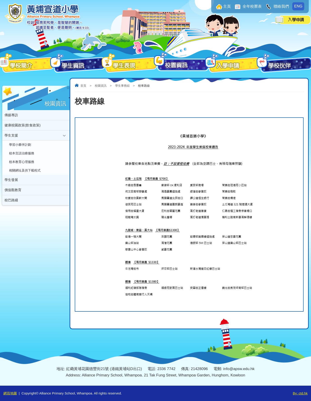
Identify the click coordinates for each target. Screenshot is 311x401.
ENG (298, 6)
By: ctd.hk (300, 393)
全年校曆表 (252, 6)
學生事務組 (122, 85)
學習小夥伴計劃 (20, 144)
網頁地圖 (10, 393)
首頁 (83, 85)
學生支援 (11, 135)
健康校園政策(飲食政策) (23, 125)
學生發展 (11, 180)
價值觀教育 (13, 190)
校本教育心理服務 (21, 162)
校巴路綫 (11, 200)
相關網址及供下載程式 (25, 170)
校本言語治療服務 (21, 153)
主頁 (227, 6)
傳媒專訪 (11, 115)
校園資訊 (101, 85)
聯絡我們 (280, 6)
